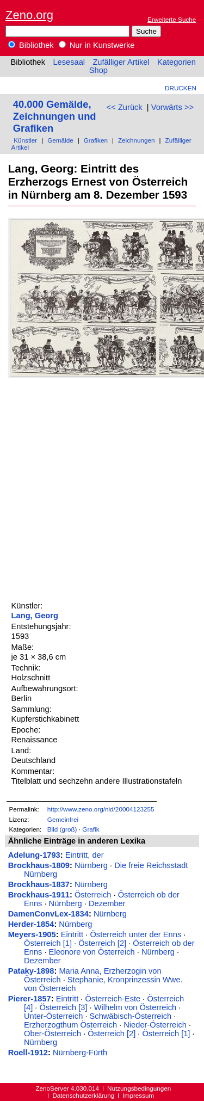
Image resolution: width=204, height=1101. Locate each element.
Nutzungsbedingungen (139, 1088)
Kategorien (176, 62)
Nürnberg (91, 865)
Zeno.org (29, 15)
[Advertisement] (102, 488)
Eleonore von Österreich (92, 952)
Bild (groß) (62, 829)
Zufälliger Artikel (120, 62)
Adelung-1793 (34, 855)
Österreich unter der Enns (135, 934)
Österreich (93, 894)
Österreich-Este (112, 998)
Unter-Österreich (53, 1016)
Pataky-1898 (31, 971)
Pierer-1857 (29, 998)
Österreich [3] (64, 1007)
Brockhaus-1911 (39, 894)
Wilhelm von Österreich (135, 1007)
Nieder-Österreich (155, 1024)
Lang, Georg (34, 615)
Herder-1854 (31, 924)
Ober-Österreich (52, 1033)
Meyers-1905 (32, 934)
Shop (98, 70)
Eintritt (72, 934)
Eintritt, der (84, 855)
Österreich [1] (48, 943)
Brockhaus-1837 (39, 884)
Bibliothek (31, 45)
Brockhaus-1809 (39, 865)
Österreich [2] (102, 943)
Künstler (25, 140)
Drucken (180, 87)
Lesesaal (69, 62)
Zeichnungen (136, 140)
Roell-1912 (28, 1052)
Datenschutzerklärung (83, 1095)
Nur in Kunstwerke (97, 45)
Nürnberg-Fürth (80, 1052)
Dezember (107, 903)
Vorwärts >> (172, 107)
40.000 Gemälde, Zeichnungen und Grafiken (54, 116)
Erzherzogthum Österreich (70, 1024)
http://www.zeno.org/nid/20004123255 (100, 809)
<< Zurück (125, 107)
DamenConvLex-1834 (48, 913)
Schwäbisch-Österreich (131, 1016)
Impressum (138, 1095)
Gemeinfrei (62, 819)
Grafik (90, 829)
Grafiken (96, 140)
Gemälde (60, 140)
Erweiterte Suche (171, 19)
